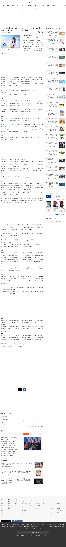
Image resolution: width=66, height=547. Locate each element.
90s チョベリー (38, 508)
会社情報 (18, 535)
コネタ (30, 503)
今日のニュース (63, 5)
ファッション (24, 510)
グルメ (23, 508)
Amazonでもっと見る (59, 214)
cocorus (24, 526)
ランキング (54, 5)
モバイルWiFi (19, 526)
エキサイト (4, 524)
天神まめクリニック (36, 524)
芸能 (17, 5)
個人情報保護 (37, 535)
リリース (58, 501)
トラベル (37, 507)
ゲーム (23, 505)
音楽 (9, 505)
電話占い (55, 524)
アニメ (48, 196)
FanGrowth (23, 524)
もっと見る (62, 189)
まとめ (2, 507)
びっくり (30, 501)
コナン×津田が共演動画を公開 (8, 441)
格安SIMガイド (5, 526)
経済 (2, 503)
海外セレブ (10, 507)
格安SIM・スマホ (61, 524)
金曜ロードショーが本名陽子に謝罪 (9, 437)
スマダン (37, 501)
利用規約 (23, 535)
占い (36, 526)
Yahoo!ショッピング (59, 221)
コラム (42, 5)
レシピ (43, 526)
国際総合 (2, 510)
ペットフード (27, 528)
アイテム (47, 524)
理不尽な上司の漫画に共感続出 (8, 447)
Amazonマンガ (53, 197)
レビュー (23, 501)
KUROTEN (9, 524)
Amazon (48, 221)
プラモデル (58, 196)
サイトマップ (59, 510)
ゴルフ (16, 507)
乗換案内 (51, 526)
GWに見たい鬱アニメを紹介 (7, 455)
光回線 (10, 526)
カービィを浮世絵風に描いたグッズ (9, 453)
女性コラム (38, 503)
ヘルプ (58, 512)
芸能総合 (9, 501)
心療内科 (43, 524)
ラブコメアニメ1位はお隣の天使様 (9, 449)
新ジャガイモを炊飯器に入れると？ (9, 451)
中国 (2, 512)
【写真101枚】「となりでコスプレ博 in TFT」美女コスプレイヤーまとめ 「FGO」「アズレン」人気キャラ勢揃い (22, 421)
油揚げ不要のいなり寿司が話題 (8, 443)
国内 (8, 5)
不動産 (55, 526)
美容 (63, 526)
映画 (9, 503)
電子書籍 (39, 528)
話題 (43, 503)
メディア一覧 (59, 505)
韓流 (9, 508)
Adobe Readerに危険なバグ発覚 (8, 445)
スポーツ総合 (17, 501)
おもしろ (36, 5)
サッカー (16, 505)
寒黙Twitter (4, 415)
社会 (2, 501)
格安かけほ (14, 526)
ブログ (51, 524)
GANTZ (7, 90)
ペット (30, 507)
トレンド (30, 5)
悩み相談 (28, 526)
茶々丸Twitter (4, 416)
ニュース (2, 5)
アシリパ (3, 124)
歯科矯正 (59, 526)
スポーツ (23, 5)
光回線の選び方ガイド (16, 524)
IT (22, 507)
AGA (31, 528)
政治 (2, 505)
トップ (3, 433)
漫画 (48, 5)
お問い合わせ (46, 535)
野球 (16, 503)
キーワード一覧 (59, 507)
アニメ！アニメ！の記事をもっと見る (35, 426)
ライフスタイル (39, 505)
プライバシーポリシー (30, 535)
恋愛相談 (32, 526)
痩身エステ (35, 528)
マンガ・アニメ (25, 503)
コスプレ (30, 42)
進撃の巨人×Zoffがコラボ (7, 439)
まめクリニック (29, 524)
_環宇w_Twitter (5, 419)
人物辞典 (58, 508)
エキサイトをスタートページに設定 (33, 532)
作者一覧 (58, 503)
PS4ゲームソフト (62, 197)
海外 (13, 5)
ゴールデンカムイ (10, 124)
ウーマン (39, 526)
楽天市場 (52, 221)
